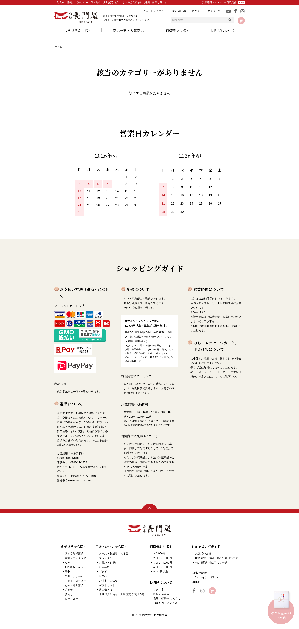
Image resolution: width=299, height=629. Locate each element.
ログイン (197, 11)
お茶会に (104, 566)
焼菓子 (69, 589)
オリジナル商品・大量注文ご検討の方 (121, 594)
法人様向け (105, 589)
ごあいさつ (160, 589)
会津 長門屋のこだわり (167, 598)
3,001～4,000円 (162, 562)
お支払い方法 (203, 553)
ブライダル (105, 558)
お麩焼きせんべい (75, 566)
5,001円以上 (160, 571)
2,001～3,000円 (162, 558)
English (195, 581)
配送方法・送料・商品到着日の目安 (216, 558)
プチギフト (105, 571)
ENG (241, 2)
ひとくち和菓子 (74, 553)
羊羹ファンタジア (75, 558)
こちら (216, 376)
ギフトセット (107, 585)
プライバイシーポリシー (206, 577)
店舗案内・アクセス (165, 602)
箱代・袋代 (71, 598)
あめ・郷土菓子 (74, 585)
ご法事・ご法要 (108, 580)
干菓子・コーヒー (75, 580)
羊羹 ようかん (74, 576)
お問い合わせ (178, 11)
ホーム (58, 46)
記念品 (103, 576)
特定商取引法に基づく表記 (211, 562)
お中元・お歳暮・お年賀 (113, 553)
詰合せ (69, 594)
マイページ (214, 11)
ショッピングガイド (154, 11)
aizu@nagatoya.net (215, 325)
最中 (67, 571)
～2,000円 (159, 553)
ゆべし (69, 562)
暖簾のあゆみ (161, 593)
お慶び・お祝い (108, 562)
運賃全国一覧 (140, 303)
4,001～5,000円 (162, 566)
